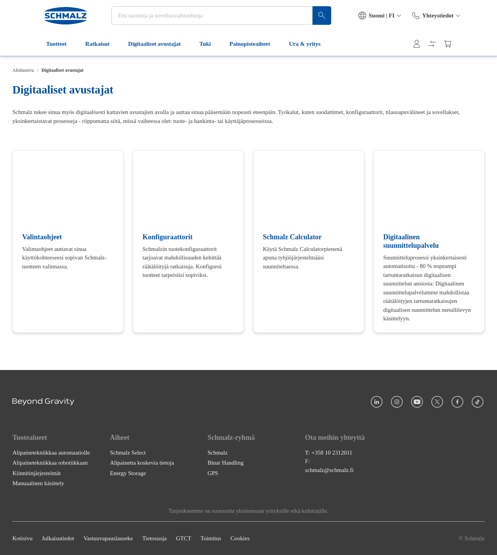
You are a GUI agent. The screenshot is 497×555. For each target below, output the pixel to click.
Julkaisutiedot (58, 538)
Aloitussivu (23, 70)
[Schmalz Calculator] (308, 241)
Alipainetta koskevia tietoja (142, 463)
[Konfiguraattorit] (188, 241)
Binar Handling (225, 463)
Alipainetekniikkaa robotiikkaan (50, 463)
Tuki (177, 50)
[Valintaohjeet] (67, 241)
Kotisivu (22, 538)
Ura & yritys (277, 50)
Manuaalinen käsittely (38, 483)
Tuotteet (29, 50)
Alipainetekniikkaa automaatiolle (51, 452)
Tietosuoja (154, 538)
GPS (212, 473)
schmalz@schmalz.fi (329, 470)
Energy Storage (128, 473)
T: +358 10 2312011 (329, 452)
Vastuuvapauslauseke (108, 538)
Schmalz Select (128, 452)
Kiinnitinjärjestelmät (36, 473)
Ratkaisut (70, 50)
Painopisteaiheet (222, 50)
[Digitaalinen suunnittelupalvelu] (429, 241)
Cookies (240, 538)
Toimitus (210, 538)
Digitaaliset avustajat (127, 50)
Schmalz (217, 452)
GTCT (183, 538)
